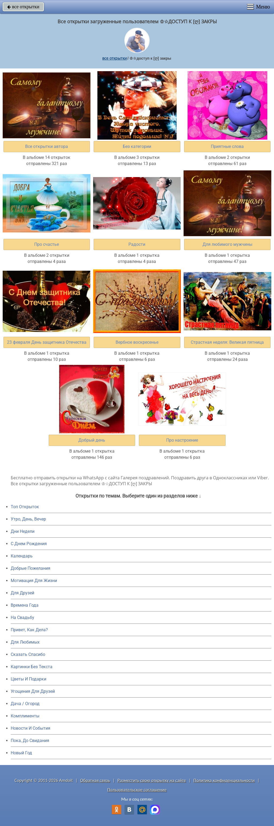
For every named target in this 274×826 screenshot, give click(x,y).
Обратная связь (95, 780)
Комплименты (25, 715)
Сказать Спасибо (28, 654)
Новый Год (21, 752)
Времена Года (25, 605)
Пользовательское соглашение (136, 790)
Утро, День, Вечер (28, 519)
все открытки (23, 6)
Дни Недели (23, 531)
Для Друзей (22, 592)
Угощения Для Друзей (33, 691)
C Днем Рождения (29, 543)
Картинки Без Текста (31, 666)
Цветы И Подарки (28, 679)
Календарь (22, 556)
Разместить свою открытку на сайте (151, 780)
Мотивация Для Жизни (34, 580)
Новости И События (30, 728)
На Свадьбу (22, 617)
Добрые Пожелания (30, 568)
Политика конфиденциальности (224, 780)
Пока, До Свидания (30, 740)
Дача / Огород (25, 703)
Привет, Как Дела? (29, 629)
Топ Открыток (25, 506)
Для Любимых (25, 642)
